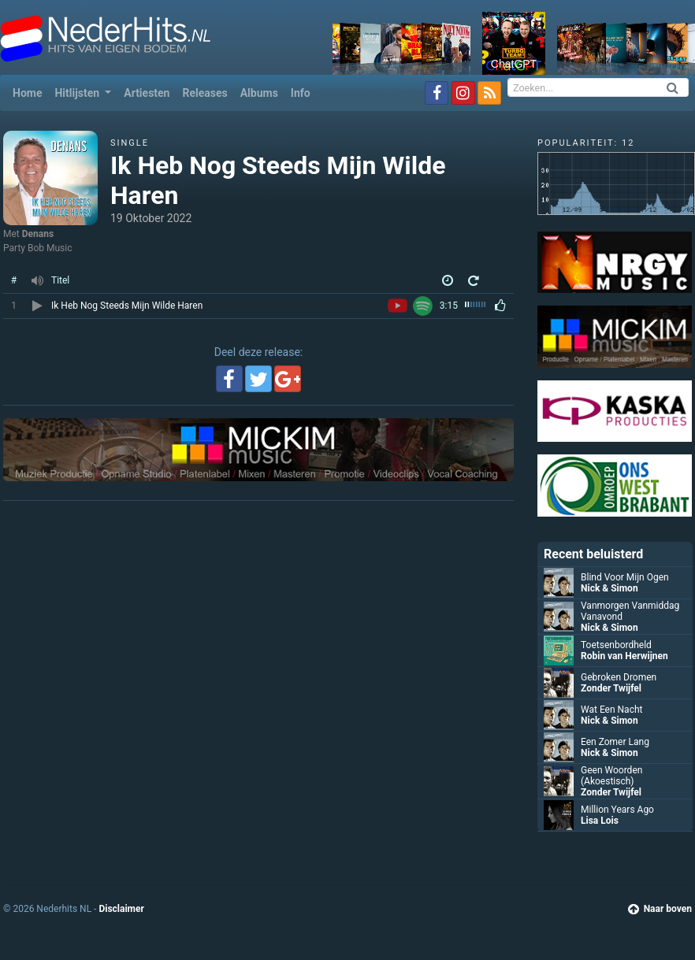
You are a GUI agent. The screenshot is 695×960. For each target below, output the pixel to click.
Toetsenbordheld (616, 645)
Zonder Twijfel (611, 688)
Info (300, 93)
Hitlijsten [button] (78, 93)
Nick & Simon (609, 588)
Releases (204, 93)
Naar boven (660, 908)
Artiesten (146, 93)
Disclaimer (120, 908)
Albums (259, 93)
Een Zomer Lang (615, 741)
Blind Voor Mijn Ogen (625, 577)
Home (30, 91)
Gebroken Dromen (618, 677)
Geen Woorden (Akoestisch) (611, 776)
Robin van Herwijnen (624, 656)
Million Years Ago (617, 809)
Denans (38, 233)
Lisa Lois (600, 820)
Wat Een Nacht (611, 709)
